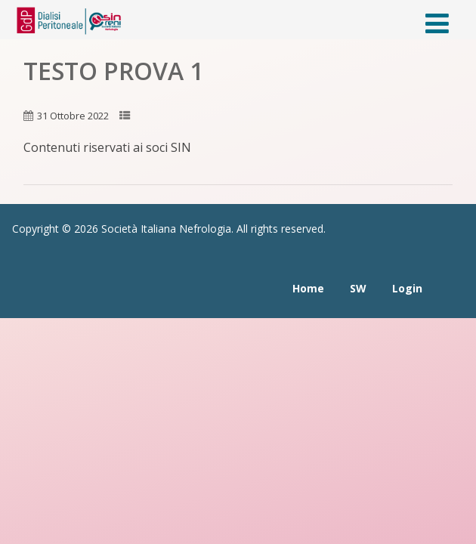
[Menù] (437, 23)
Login (407, 288)
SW (358, 288)
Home (308, 288)
